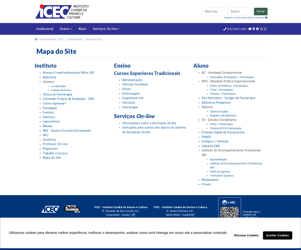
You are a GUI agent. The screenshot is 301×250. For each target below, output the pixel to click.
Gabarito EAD (211, 146)
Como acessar (258, 17)
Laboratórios (51, 121)
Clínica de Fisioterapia (57, 94)
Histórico (49, 117)
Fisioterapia (130, 107)
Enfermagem (131, 93)
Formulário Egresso (222, 175)
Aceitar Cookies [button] (277, 235)
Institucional (44, 29)
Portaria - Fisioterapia (223, 93)
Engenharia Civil (132, 98)
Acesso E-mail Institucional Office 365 (68, 73)
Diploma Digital (219, 111)
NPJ (45, 135)
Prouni (206, 184)
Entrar (261, 11)
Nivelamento (210, 180)
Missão (47, 126)
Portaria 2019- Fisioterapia (225, 128)
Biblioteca (49, 77)
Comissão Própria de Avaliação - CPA (68, 99)
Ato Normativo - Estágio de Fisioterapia (228, 98)
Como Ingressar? (54, 103)
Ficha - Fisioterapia (221, 89)
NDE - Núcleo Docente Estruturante (67, 131)
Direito (126, 89)
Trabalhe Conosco (55, 153)
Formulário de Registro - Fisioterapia (232, 77)
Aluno (82, 29)
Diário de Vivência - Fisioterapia (229, 85)
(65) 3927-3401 (236, 29)
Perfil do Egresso (220, 171)
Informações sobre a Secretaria (149, 123)
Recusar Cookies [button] (246, 235)
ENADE (206, 137)
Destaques (50, 108)
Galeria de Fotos (61, 90)
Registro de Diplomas (223, 115)
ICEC (60, 39)
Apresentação (218, 159)
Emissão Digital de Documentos (223, 132)
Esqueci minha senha (236, 17)
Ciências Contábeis (135, 84)
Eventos (48, 112)
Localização (58, 86)
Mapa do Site (52, 158)
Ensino (64, 29)
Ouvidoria (49, 140)
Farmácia (128, 102)
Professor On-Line (55, 144)
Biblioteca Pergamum (216, 102)
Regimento (50, 149)
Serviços (105, 29)
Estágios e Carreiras (215, 141)
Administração (132, 80)
